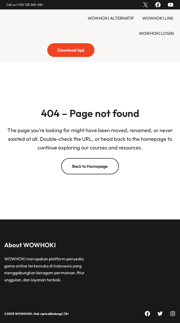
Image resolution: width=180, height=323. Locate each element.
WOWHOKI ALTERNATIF (111, 18)
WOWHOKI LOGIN (156, 33)
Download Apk (70, 50)
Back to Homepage (90, 166)
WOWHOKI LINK (158, 18)
